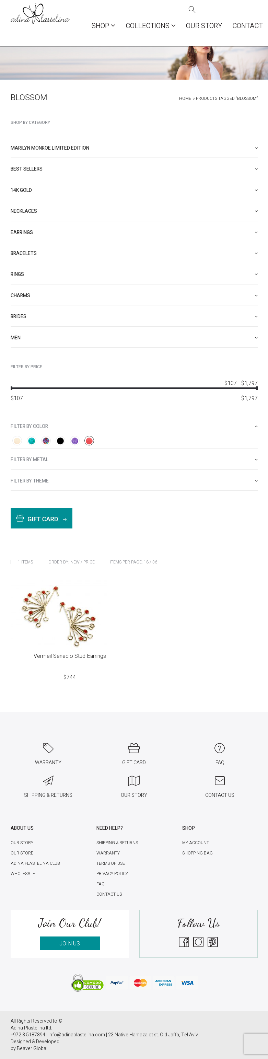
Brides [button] (134, 316)
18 (146, 562)
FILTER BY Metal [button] (134, 459)
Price (89, 562)
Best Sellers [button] (134, 169)
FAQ (100, 884)
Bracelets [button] (134, 253)
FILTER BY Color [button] (134, 426)
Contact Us (109, 894)
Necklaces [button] (134, 211)
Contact (247, 26)
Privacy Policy (112, 874)
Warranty (108, 853)
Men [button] (134, 337)
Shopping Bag (197, 853)
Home (185, 98)
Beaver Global (32, 1048)
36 (154, 562)
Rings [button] (134, 274)
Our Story (204, 26)
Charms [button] (134, 295)
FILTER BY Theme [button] (134, 481)
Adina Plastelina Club (35, 863)
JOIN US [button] (69, 944)
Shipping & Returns (117, 843)
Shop (103, 26)
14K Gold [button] (134, 190)
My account (195, 843)
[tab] (134, 148)
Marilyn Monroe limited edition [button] (134, 148)
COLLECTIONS (151, 26)
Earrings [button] (134, 232)
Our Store (22, 853)
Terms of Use (110, 863)
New (75, 562)
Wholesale (23, 874)
